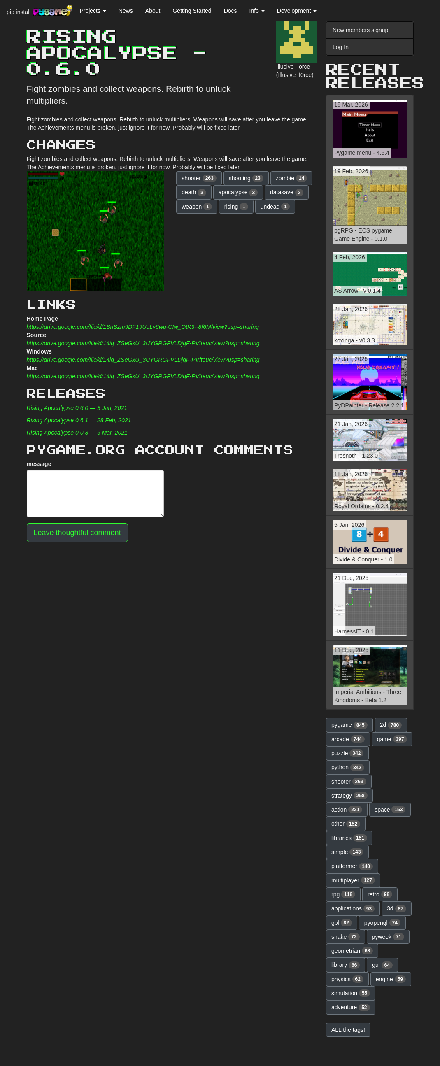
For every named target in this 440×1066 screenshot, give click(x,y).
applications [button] (353, 908)
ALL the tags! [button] (348, 1029)
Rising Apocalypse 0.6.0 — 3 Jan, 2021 (77, 408)
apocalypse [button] (238, 192)
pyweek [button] (388, 936)
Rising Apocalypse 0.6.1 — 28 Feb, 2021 (79, 420)
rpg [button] (343, 894)
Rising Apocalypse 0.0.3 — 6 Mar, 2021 (77, 432)
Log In (341, 47)
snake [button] (345, 936)
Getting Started (191, 10)
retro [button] (380, 894)
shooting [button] (246, 178)
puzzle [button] (347, 753)
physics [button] (347, 979)
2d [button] (391, 725)
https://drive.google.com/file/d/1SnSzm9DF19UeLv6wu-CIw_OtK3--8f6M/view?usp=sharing (143, 327)
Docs (230, 10)
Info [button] (257, 10)
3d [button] (396, 908)
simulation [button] (350, 993)
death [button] (194, 192)
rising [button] (236, 206)
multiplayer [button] (353, 880)
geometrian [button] (352, 950)
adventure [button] (350, 1007)
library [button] (345, 965)
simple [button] (347, 852)
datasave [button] (286, 192)
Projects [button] (92, 10)
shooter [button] (199, 178)
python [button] (347, 767)
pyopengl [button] (382, 922)
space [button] (390, 809)
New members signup (360, 30)
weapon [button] (197, 206)
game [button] (392, 739)
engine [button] (391, 979)
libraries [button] (349, 838)
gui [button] (382, 965)
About (153, 10)
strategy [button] (349, 795)
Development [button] (297, 10)
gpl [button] (341, 922)
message (39, 464)
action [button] (346, 809)
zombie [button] (291, 178)
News (126, 10)
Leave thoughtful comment (77, 532)
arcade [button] (348, 739)
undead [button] (275, 206)
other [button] (345, 824)
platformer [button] (352, 866)
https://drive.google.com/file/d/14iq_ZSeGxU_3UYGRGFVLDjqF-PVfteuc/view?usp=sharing (143, 343)
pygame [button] (349, 725)
